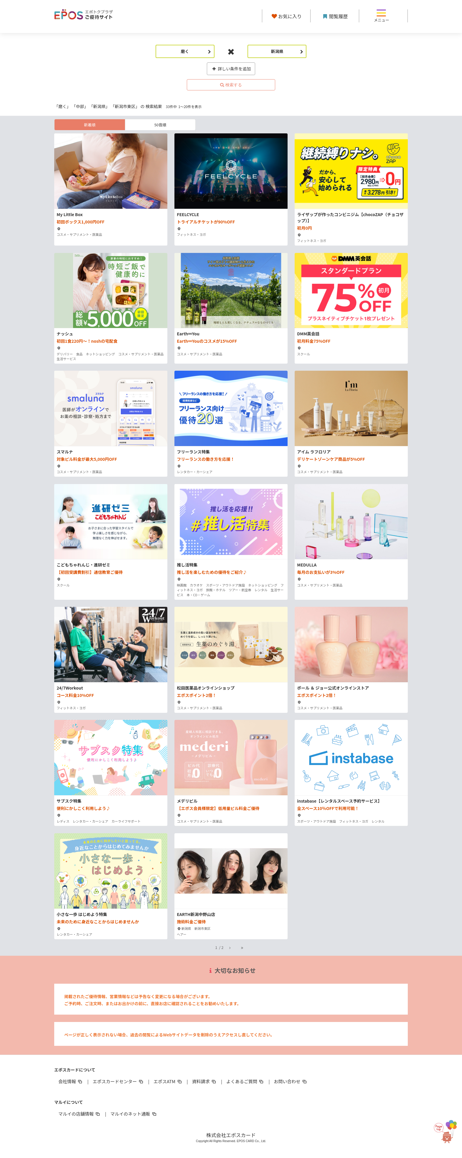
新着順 (89, 124)
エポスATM (168, 1081)
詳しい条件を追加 (231, 69)
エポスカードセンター (118, 1081)
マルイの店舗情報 (79, 1114)
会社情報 (70, 1081)
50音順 (160, 124)
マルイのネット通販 (133, 1114)
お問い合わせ (291, 1081)
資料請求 (204, 1081)
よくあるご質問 (245, 1081)
